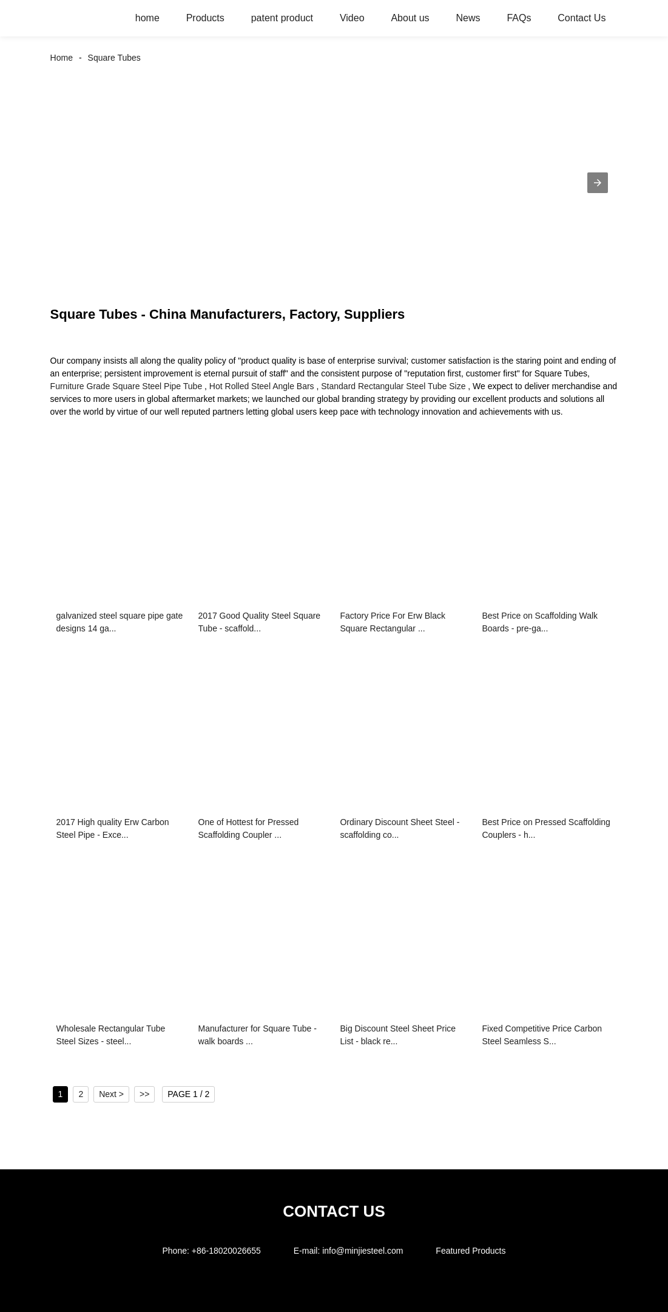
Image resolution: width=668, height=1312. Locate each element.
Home (61, 58)
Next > (111, 1094)
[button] (597, 182)
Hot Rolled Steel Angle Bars (261, 386)
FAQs (519, 18)
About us (410, 18)
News (468, 18)
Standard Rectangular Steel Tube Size (393, 386)
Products (205, 18)
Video (352, 18)
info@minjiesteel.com (362, 1251)
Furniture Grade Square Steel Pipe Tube (126, 386)
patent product (282, 18)
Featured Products (470, 1251)
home (147, 18)
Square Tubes (114, 58)
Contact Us (582, 18)
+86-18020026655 (226, 1251)
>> (144, 1094)
